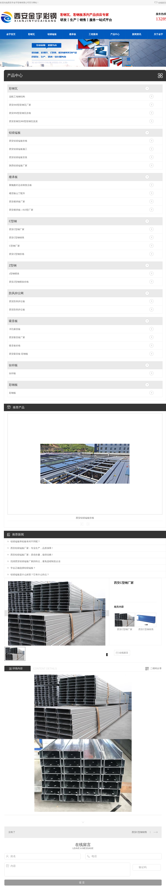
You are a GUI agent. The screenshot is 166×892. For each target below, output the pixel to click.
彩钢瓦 (31, 34)
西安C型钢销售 (16, 237)
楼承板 (72, 34)
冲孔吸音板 (14, 329)
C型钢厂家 (14, 245)
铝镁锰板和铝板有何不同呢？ (25, 541)
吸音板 (13, 321)
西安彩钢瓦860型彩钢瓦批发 (23, 121)
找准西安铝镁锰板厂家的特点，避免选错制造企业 (35, 561)
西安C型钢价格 (16, 254)
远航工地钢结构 (17, 96)
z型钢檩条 (14, 273)
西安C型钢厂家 (16, 229)
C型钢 (13, 221)
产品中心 (114, 34)
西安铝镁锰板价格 (18, 141)
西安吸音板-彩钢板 (18, 354)
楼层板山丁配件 (17, 193)
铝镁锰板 (52, 34)
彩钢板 (13, 384)
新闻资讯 (136, 34)
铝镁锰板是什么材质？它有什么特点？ (30, 574)
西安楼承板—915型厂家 (21, 209)
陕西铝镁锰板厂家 (18, 165)
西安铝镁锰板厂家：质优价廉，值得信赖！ (32, 554)
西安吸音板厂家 (17, 337)
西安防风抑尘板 (17, 301)
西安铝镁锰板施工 (18, 149)
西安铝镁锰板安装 (18, 157)
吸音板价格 (14, 345)
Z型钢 (13, 265)
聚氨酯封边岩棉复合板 (20, 185)
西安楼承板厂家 (17, 201)
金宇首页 (10, 34)
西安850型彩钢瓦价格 (20, 113)
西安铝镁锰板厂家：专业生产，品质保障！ (32, 548)
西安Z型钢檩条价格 (19, 281)
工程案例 (93, 34)
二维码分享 (156, 668)
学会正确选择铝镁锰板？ (23, 568)
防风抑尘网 (16, 293)
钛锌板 (13, 365)
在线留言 (162, 3)
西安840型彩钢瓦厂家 (20, 105)
